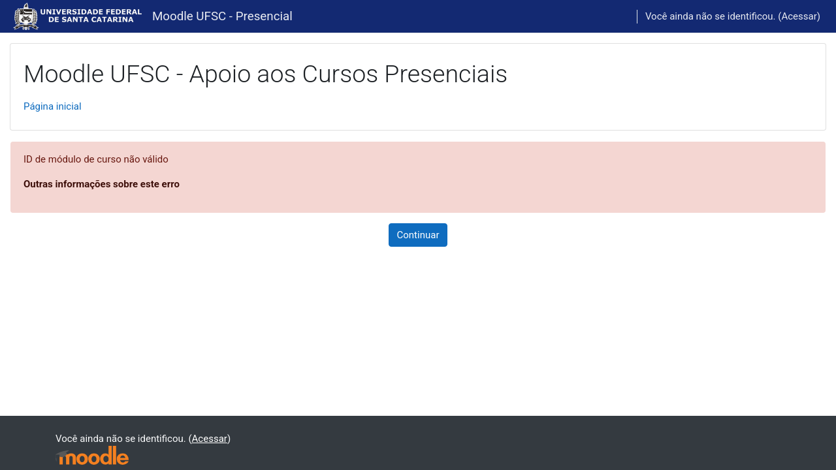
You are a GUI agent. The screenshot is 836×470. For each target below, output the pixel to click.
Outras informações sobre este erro (102, 184)
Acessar (798, 16)
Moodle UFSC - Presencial (222, 16)
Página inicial (53, 106)
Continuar (418, 235)
